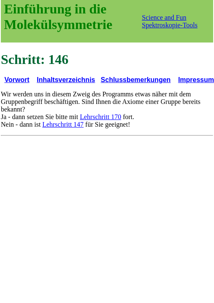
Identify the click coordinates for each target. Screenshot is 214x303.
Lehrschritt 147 (63, 124)
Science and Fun (164, 17)
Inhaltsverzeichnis (66, 79)
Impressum (196, 79)
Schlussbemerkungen (136, 79)
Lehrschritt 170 (100, 116)
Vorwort (16, 79)
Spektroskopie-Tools (170, 25)
